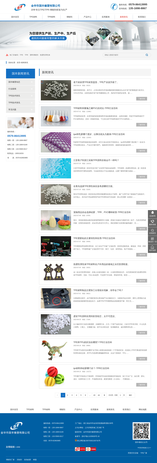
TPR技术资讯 (20, 102)
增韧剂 (69, 17)
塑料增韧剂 (34, 55)
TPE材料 (33, 17)
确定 (130, 395)
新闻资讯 (124, 17)
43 (94, 395)
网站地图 (142, 409)
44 (99, 395)
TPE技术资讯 (20, 95)
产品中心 (87, 17)
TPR (26, 55)
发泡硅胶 (27, 460)
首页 (18, 62)
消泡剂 (19, 460)
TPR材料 (51, 17)
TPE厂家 (143, 453)
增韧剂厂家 (10, 460)
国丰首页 (15, 17)
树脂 (35, 460)
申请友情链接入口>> (144, 448)
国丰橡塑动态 (20, 82)
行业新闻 (20, 89)
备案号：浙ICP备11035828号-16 (87, 436)
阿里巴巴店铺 (133, 453)
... (90, 395)
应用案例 (106, 17)
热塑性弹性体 (45, 55)
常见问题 (20, 109)
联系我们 (142, 17)
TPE (21, 55)
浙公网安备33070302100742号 (87, 441)
